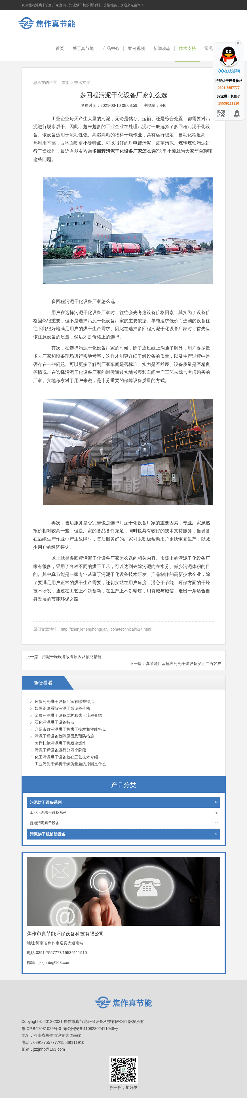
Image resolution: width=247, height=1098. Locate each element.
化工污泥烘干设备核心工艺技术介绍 (66, 757)
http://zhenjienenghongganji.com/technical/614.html (106, 629)
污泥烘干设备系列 (124, 802)
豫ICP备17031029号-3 (41, 1028)
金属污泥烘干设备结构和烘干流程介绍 (68, 715)
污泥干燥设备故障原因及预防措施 (72, 656)
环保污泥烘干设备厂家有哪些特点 (64, 701)
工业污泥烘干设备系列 (124, 813)
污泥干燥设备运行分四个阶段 (60, 750)
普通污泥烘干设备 (124, 823)
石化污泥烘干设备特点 (54, 722)
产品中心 (110, 48)
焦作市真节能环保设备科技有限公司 (51, 23)
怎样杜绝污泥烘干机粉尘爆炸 (60, 743)
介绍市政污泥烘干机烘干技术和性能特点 (70, 729)
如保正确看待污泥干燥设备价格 (62, 708)
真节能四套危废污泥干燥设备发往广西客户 (183, 663)
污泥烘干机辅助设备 (124, 834)
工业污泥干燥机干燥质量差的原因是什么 (70, 764)
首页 (60, 48)
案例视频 (136, 48)
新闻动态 (161, 48)
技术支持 (187, 48)
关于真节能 (83, 48)
